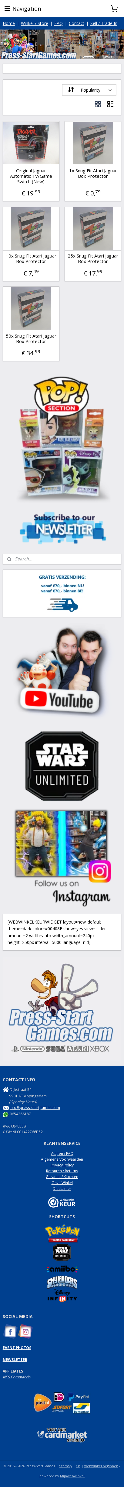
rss (78, 1466)
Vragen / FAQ (62, 1153)
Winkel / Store (34, 23)
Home (9, 23)
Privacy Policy (62, 1165)
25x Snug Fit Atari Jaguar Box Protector (93, 258)
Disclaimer (62, 1188)
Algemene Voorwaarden (62, 1159)
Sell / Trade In (103, 23)
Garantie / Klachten (62, 1176)
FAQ (58, 23)
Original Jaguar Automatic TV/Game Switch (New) (31, 176)
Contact (76, 23)
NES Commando (16, 1377)
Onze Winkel (62, 1182)
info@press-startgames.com (35, 1107)
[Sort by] (89, 90)
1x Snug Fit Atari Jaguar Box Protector (93, 173)
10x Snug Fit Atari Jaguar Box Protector (31, 258)
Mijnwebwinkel (72, 1476)
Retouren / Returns (62, 1170)
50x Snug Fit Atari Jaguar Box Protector (31, 338)
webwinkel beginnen (101, 1466)
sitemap (65, 1466)
